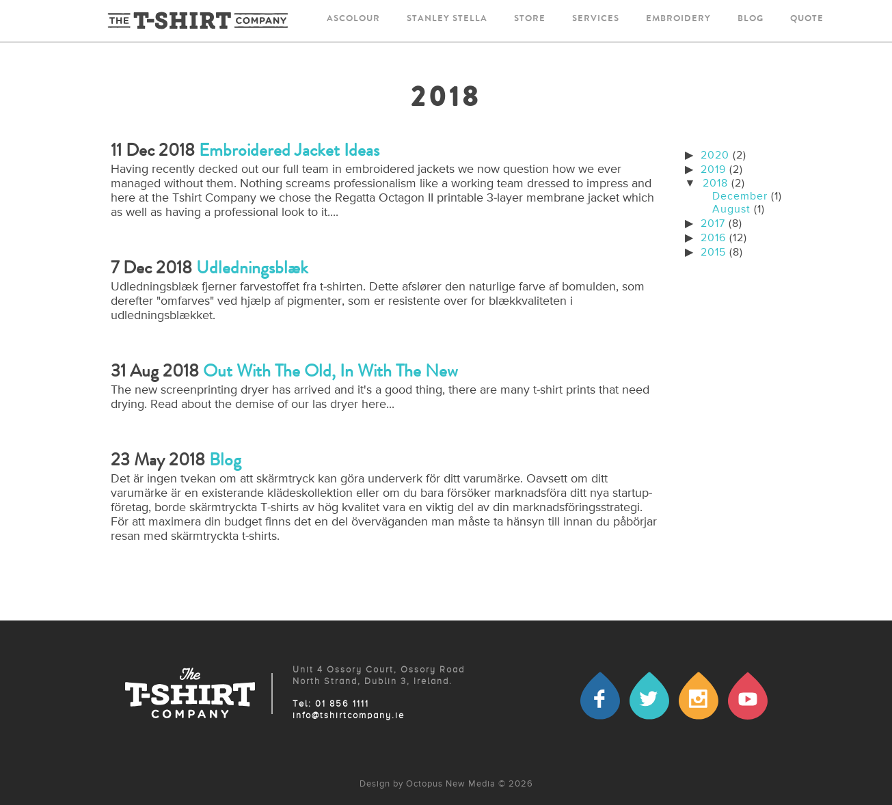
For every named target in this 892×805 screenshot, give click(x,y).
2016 (713, 238)
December (740, 196)
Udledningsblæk (252, 267)
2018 (715, 183)
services (595, 19)
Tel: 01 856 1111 (331, 704)
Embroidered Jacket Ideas (289, 150)
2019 (713, 170)
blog (750, 19)
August (731, 209)
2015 (713, 252)
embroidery (678, 19)
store (529, 19)
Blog (225, 459)
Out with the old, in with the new (330, 370)
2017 (713, 224)
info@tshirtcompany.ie (349, 715)
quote (807, 19)
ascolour (353, 19)
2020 (715, 155)
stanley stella (447, 19)
